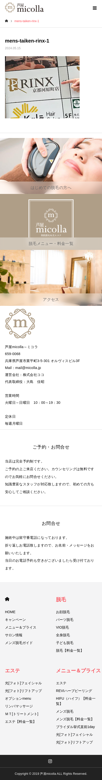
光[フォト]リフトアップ (23, 691)
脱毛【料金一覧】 (70, 650)
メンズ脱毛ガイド (19, 643)
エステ (12, 670)
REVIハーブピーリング (74, 691)
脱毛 (61, 599)
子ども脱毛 (64, 643)
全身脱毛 (63, 635)
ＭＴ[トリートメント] (21, 714)
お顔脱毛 (63, 612)
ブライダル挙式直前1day (75, 727)
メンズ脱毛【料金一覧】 (75, 719)
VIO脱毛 (62, 627)
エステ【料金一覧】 (20, 722)
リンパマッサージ (19, 706)
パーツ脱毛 (64, 620)
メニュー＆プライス (20, 627)
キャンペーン (15, 620)
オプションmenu (18, 698)
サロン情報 (13, 635)
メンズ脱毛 (64, 711)
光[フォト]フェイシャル (23, 683)
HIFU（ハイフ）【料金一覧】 (76, 701)
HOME (7, 599)
